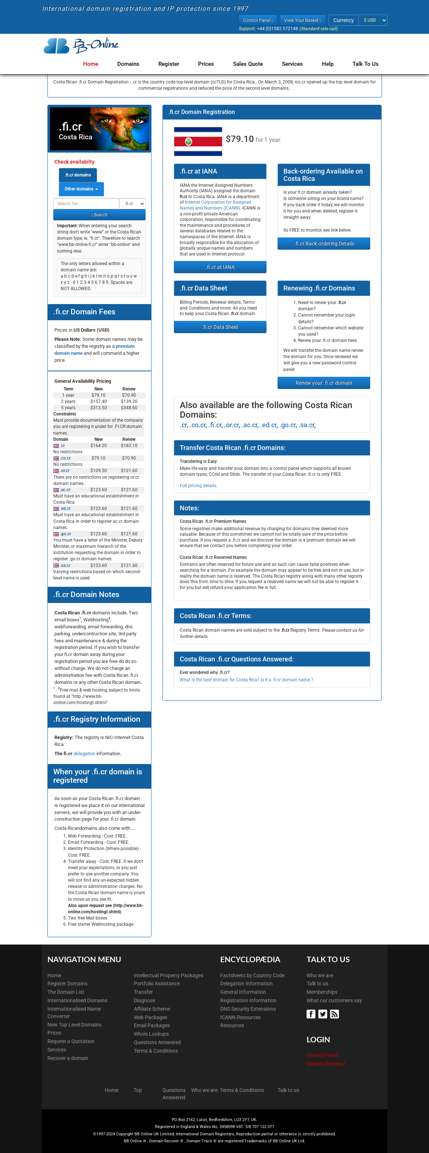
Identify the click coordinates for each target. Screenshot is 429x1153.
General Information (243, 992)
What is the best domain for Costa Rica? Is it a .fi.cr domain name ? (246, 679)
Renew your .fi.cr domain (324, 383)
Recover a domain (67, 1058)
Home (100, 64)
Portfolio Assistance (157, 983)
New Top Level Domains (74, 1025)
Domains (137, 64)
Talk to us (317, 983)
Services (295, 64)
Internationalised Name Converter (74, 1012)
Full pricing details (198, 485)
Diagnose (144, 1000)
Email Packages (152, 1025)
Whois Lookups (151, 1034)
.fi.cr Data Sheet (220, 327)
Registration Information (248, 1000)
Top (137, 1090)
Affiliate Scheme (152, 1009)
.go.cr (65, 533)
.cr (62, 445)
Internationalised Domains (77, 1000)
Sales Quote (252, 64)
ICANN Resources (240, 1017)
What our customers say (334, 1000)
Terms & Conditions (156, 1051)
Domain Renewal (326, 1064)
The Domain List (65, 992)
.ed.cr (65, 508)
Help (329, 64)
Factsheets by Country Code (252, 975)
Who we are (320, 975)
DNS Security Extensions (248, 1009)
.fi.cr (214, 425)
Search (99, 214)
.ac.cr (64, 489)
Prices (212, 64)
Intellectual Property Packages (168, 975)
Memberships (322, 992)
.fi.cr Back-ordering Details (324, 243)
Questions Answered (157, 1042)
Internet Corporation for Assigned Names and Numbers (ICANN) (215, 205)
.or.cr (64, 470)
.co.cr (65, 458)
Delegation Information (246, 983)
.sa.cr (64, 565)
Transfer (143, 992)
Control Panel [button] (258, 20)
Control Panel (322, 1055)
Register (176, 64)
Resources (232, 1025)
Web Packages (150, 1017)
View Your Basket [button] (302, 20)
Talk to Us (366, 64)
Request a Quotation (70, 1041)
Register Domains (67, 983)
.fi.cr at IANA (220, 267)
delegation (85, 753)
